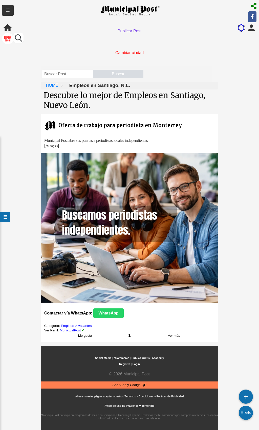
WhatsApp (108, 313)
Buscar (118, 74)
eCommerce (121, 357)
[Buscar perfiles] (18, 38)
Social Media (103, 357)
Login (136, 364)
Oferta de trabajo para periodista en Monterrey (120, 125)
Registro (124, 364)
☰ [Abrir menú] (5, 217)
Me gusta (85, 335)
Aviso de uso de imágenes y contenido (129, 405)
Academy (158, 357)
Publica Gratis (141, 357)
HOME (52, 85)
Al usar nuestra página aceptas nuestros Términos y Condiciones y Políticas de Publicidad (129, 396)
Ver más (174, 335)
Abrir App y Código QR (130, 385)
